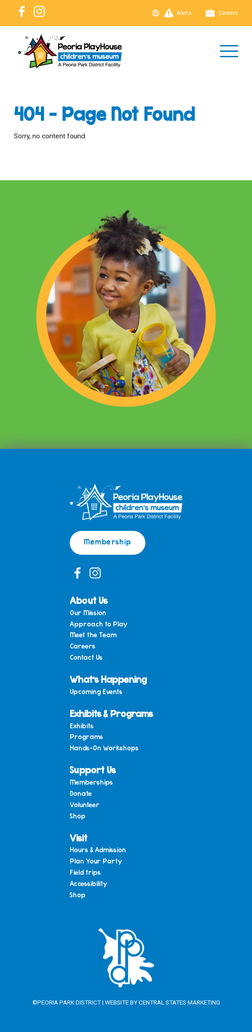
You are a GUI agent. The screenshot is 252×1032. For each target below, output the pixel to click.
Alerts (178, 13)
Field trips (85, 872)
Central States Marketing (179, 1002)
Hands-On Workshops (104, 748)
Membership (107, 541)
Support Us (93, 769)
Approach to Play (98, 624)
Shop (78, 816)
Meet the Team (93, 635)
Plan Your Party (96, 861)
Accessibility (88, 883)
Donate (81, 793)
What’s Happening (108, 679)
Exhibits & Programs (111, 713)
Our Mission (88, 612)
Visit (78, 837)
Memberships (91, 782)
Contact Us (86, 657)
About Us (89, 600)
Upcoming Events (96, 691)
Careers (222, 13)
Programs (86, 736)
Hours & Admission (98, 850)
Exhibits (82, 726)
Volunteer (84, 804)
